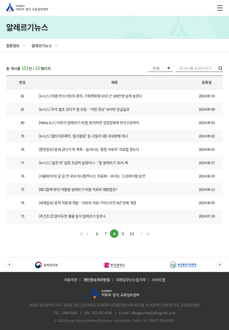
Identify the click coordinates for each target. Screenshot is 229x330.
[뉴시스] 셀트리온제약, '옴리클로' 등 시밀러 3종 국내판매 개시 (83, 136)
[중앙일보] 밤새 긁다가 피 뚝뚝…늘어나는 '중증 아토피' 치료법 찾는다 (89, 149)
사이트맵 (158, 280)
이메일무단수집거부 (131, 280)
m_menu (219, 7)
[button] (9, 264)
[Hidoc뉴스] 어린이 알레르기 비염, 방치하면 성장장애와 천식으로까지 (89, 123)
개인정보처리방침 (96, 280)
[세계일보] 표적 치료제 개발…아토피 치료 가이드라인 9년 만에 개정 (87, 203)
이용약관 (70, 280)
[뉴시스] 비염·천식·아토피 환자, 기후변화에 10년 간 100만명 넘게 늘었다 (90, 96)
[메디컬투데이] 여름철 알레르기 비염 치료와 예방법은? (78, 189)
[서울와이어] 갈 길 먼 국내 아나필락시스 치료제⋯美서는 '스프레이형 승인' (92, 176)
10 (131, 234)
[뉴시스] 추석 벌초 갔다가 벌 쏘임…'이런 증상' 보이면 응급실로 (84, 109)
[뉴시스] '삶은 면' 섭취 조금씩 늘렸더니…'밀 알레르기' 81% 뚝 (83, 163)
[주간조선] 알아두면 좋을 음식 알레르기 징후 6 (72, 216)
